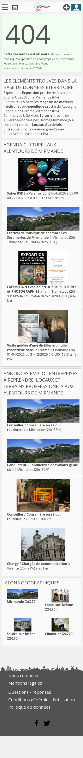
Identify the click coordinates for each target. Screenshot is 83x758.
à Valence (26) (27, 193)
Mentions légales (25, 683)
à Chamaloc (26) (41, 347)
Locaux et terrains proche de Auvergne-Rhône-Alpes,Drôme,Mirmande (34, 129)
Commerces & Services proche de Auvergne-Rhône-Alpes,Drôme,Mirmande (40, 106)
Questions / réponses (29, 692)
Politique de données (29, 707)
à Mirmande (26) (41, 235)
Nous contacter (23, 675)
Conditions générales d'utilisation (41, 699)
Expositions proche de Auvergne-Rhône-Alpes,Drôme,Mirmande (38, 95)
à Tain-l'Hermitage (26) (42, 289)
